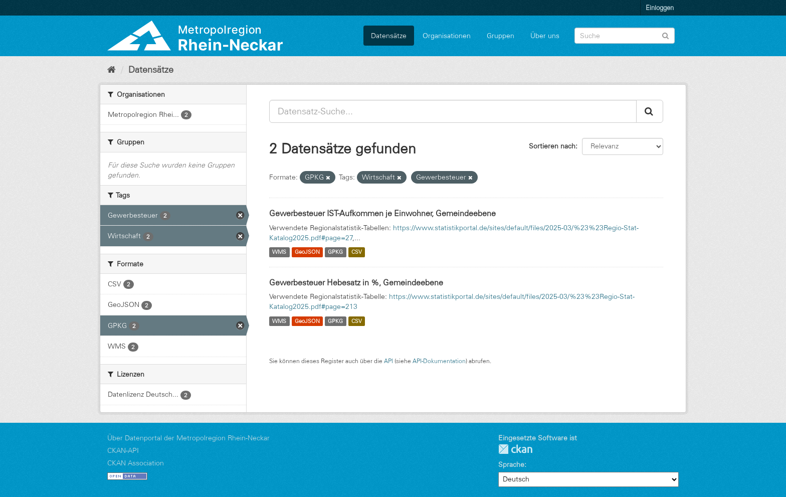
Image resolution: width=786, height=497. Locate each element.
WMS (279, 252)
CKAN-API (123, 450)
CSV (356, 252)
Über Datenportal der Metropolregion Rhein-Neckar (188, 437)
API (388, 361)
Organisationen (447, 35)
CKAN (515, 449)
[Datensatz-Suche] (624, 36)
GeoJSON (307, 252)
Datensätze (389, 35)
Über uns (544, 35)
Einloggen (660, 8)
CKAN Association (135, 462)
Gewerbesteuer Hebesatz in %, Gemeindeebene (356, 282)
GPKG (335, 252)
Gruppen (500, 35)
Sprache (511, 464)
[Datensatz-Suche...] (453, 111)
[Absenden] (665, 35)
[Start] (111, 69)
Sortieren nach (552, 145)
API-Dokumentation (439, 361)
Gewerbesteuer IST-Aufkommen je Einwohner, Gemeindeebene (382, 213)
